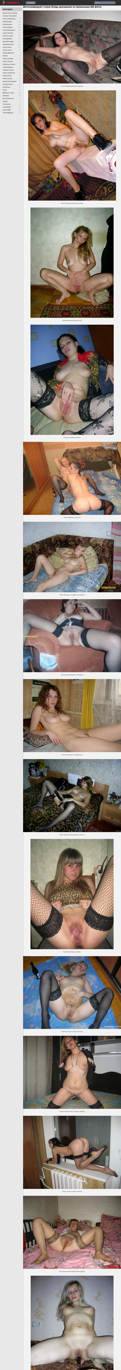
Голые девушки (8, 67)
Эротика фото (7, 21)
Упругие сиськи (8, 70)
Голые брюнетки (8, 53)
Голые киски (7, 47)
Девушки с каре (8, 93)
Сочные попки (8, 84)
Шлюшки (6, 95)
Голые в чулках (8, 36)
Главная (31, 3)
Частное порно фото (10, 16)
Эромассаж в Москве (10, 13)
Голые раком (7, 76)
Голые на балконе (9, 73)
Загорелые (6, 87)
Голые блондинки (9, 30)
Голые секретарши (9, 19)
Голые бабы (7, 110)
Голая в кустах (7, 78)
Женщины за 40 (8, 44)
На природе (7, 107)
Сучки (5, 90)
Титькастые (7, 104)
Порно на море (8, 58)
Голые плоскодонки (9, 81)
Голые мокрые (8, 27)
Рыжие (5, 56)
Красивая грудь (8, 41)
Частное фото (7, 24)
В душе (5, 101)
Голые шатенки (8, 33)
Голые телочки (8, 61)
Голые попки (7, 50)
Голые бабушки (8, 113)
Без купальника (8, 98)
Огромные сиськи (9, 64)
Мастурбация (7, 38)
